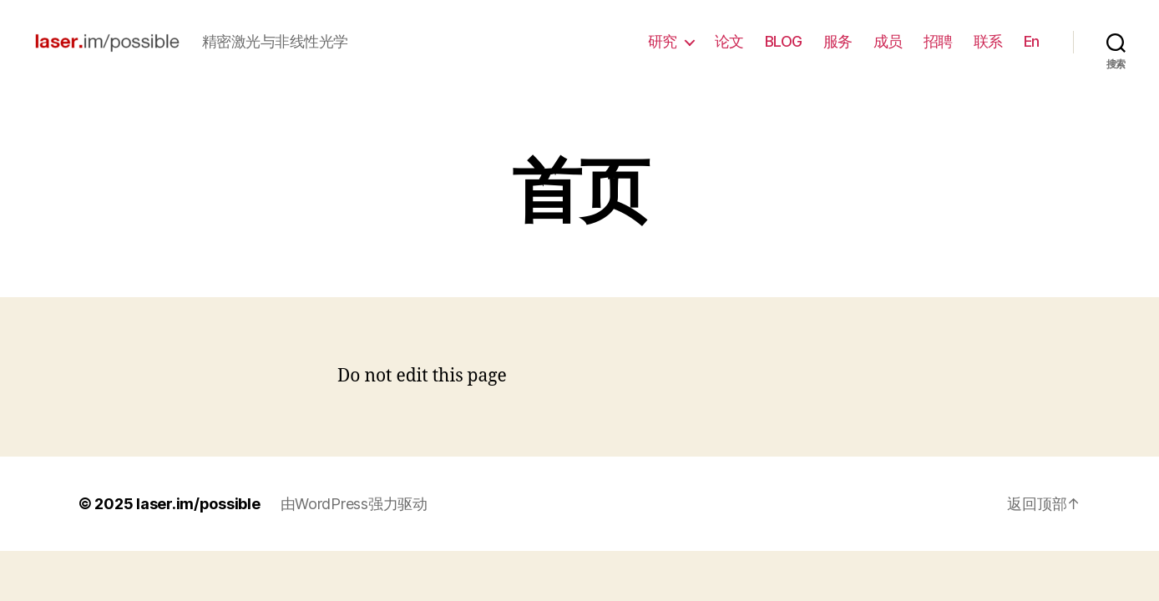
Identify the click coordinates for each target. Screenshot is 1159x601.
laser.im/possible (198, 504)
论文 (729, 41)
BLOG (783, 41)
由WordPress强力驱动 (354, 504)
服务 (838, 41)
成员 (888, 41)
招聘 (938, 41)
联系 (988, 41)
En (1032, 41)
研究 (662, 41)
